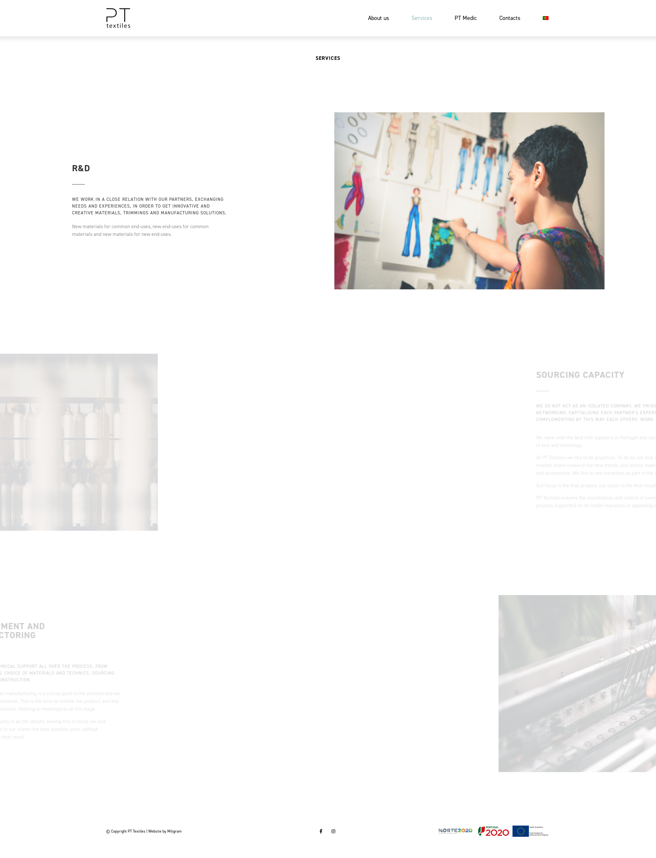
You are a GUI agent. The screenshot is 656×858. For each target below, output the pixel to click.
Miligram (174, 831)
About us (378, 18)
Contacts (509, 18)
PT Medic (466, 18)
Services (421, 18)
